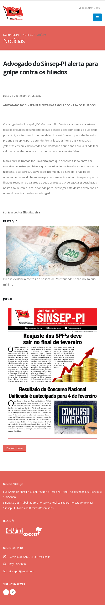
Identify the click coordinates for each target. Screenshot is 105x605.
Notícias (28, 34)
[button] (14, 448)
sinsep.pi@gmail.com (21, 571)
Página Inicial (11, 34)
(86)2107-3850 (17, 564)
